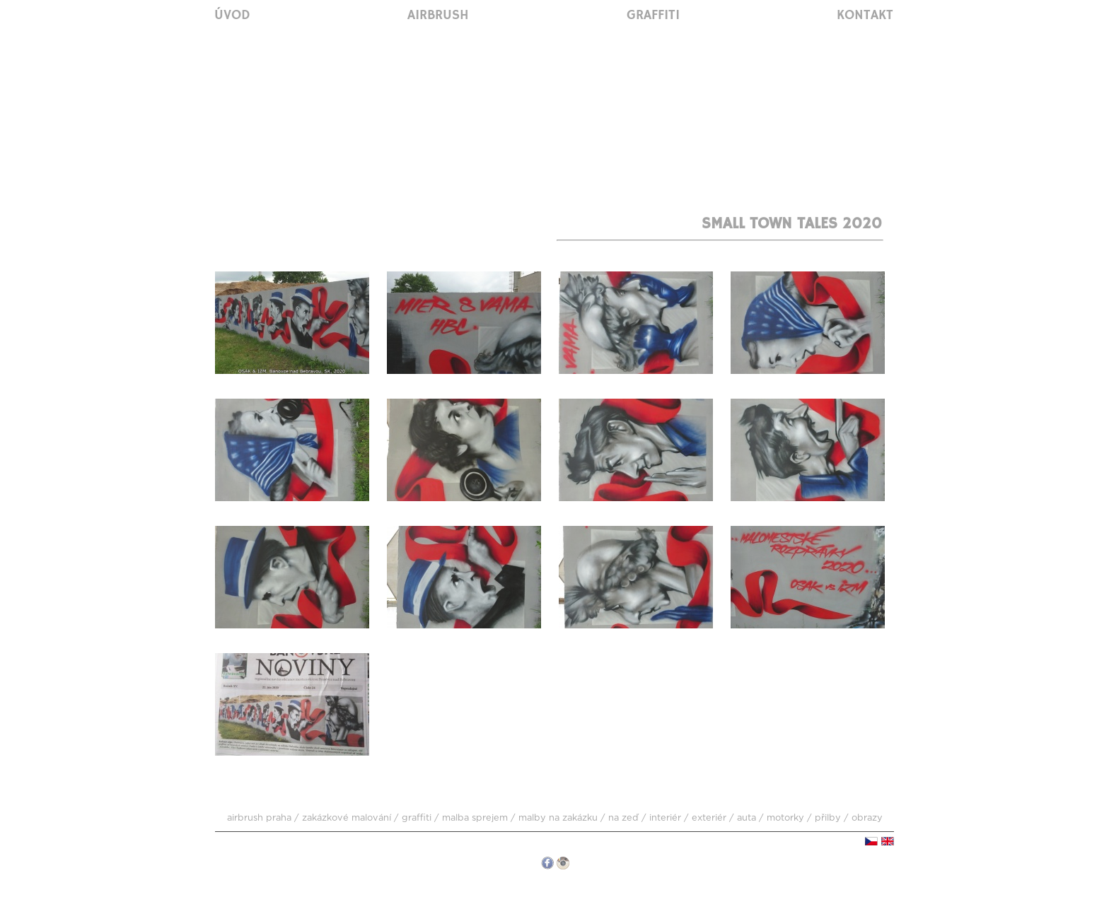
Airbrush (438, 15)
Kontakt (865, 15)
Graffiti (653, 15)
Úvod (232, 15)
